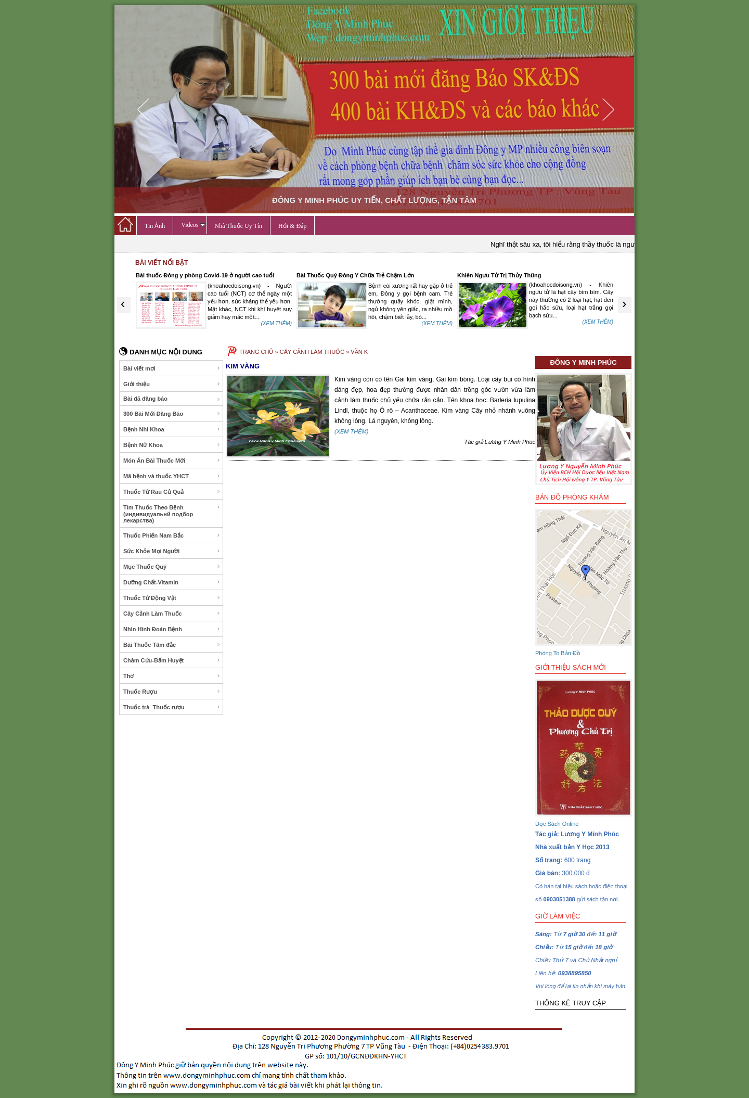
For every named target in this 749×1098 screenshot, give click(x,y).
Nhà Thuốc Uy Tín (239, 225)
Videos (193, 224)
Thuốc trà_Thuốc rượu (172, 707)
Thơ (172, 676)
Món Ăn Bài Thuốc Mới (172, 460)
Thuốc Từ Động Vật (172, 598)
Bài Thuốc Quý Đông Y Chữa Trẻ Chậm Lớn (355, 275)
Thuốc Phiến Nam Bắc (172, 535)
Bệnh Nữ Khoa (172, 445)
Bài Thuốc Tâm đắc (172, 645)
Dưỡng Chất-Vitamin (172, 582)
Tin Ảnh (155, 225)
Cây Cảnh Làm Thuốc (172, 613)
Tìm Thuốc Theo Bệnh (172, 514)
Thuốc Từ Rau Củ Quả (172, 492)
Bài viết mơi (172, 368)
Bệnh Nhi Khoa (172, 429)
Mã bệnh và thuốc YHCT (172, 476)
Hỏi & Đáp (292, 225)
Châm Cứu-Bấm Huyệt (172, 660)
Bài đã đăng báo (172, 398)
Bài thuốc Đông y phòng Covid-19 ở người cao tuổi (205, 275)
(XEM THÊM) (276, 323)
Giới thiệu (172, 384)
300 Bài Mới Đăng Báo (172, 414)
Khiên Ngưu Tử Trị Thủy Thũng (499, 275)
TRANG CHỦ (256, 352)
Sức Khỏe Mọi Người (172, 551)
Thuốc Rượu (172, 691)
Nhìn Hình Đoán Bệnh (172, 629)
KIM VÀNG (243, 366)
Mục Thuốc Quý (172, 567)
